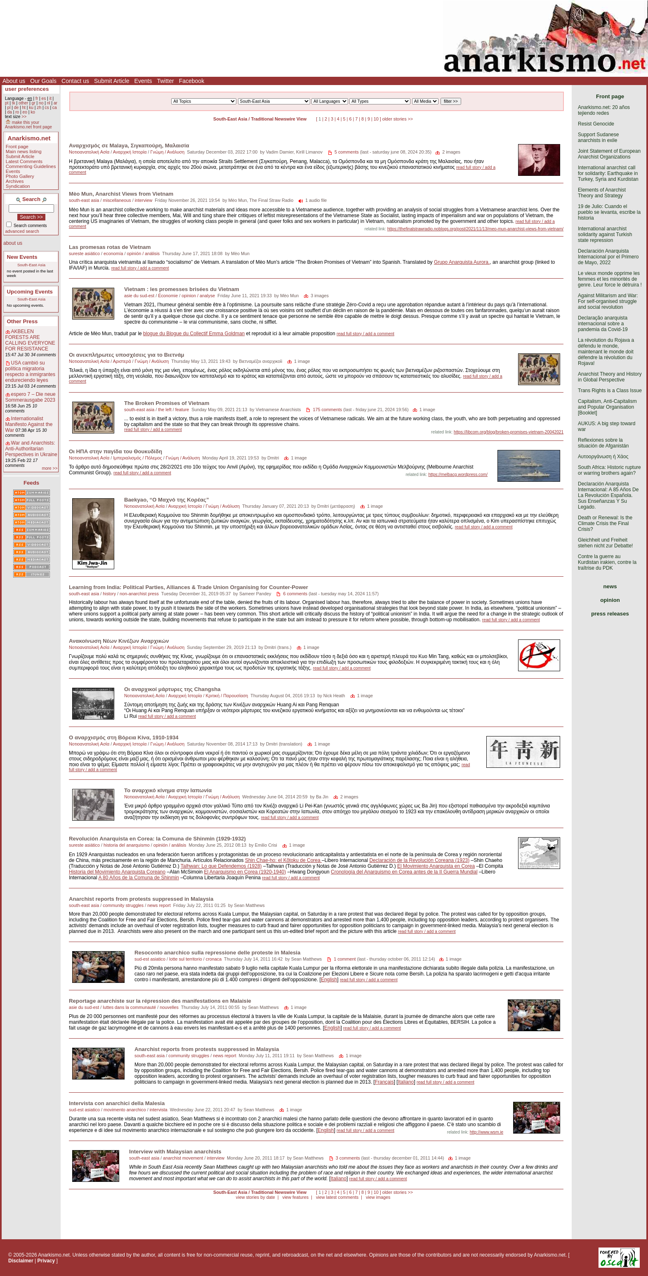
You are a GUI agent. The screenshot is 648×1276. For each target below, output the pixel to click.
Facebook (191, 81)
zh (39, 107)
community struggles (123, 905)
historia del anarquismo (127, 845)
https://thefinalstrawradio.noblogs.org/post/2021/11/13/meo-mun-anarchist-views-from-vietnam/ (475, 229)
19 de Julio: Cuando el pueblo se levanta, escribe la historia (609, 212)
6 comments (295, 593)
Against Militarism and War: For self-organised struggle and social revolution (608, 301)
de (16, 107)
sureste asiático (84, 253)
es (44, 98)
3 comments (348, 1157)
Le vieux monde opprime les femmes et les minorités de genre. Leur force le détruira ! (610, 279)
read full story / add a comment (140, 268)
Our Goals (43, 81)
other (23, 103)
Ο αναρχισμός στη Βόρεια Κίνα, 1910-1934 (124, 737)
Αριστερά (122, 361)
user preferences (27, 89)
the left (164, 409)
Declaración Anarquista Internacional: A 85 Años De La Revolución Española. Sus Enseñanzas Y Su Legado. (608, 495)
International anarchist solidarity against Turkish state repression (605, 234)
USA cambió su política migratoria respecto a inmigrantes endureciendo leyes (30, 371)
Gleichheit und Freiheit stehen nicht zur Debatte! (605, 543)
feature (182, 409)
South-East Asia (31, 265)
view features (295, 1197)
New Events (22, 257)
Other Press (22, 321)
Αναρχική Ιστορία (130, 151)
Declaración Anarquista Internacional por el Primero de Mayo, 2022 (608, 256)
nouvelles (169, 1007)
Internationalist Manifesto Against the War (29, 424)
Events (143, 81)
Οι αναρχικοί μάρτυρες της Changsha (172, 689)
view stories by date (255, 1197)
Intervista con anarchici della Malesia (117, 1103)
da (9, 112)
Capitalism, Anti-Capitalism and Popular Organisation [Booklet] (607, 407)
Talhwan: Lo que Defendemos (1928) (221, 866)
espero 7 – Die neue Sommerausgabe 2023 (30, 397)
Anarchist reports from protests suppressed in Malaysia (141, 899)
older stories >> (397, 118)
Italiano (406, 1082)
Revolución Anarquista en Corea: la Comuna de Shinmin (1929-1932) (157, 839)
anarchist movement (183, 1157)
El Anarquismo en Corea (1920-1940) (245, 872)
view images (378, 1197)
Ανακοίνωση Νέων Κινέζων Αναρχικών (119, 641)
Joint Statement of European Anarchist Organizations (609, 154)
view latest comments (337, 1197)
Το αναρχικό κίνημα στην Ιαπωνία (168, 790)
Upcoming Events (30, 292)
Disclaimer (20, 1261)
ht (24, 107)
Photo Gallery (20, 176)
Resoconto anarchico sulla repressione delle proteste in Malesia (217, 952)
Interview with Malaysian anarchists (175, 1151)
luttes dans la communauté (129, 1007)
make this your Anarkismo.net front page (28, 124)
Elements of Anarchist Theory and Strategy (602, 193)
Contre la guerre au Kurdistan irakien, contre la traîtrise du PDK (607, 562)
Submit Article (112, 81)
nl (48, 103)
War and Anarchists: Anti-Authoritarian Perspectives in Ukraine (31, 448)
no (41, 103)
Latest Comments (24, 161)
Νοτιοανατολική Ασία (89, 151)
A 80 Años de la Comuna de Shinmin (138, 878)
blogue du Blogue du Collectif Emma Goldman (194, 333)
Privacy (46, 1261)
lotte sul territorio (185, 958)
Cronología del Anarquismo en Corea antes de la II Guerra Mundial (404, 872)
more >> (49, 468)
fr (36, 98)
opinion (610, 600)
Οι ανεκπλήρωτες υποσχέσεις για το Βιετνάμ (126, 355)
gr (33, 103)
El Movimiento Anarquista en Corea (436, 866)
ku (31, 107)
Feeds (31, 483)
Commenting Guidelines (31, 166)
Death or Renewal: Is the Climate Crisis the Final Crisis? (605, 523)
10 (376, 118)
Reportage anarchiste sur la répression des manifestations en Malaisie (160, 1001)
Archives (15, 181)
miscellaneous (117, 200)
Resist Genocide (596, 124)
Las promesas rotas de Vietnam (110, 247)
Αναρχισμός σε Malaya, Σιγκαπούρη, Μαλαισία (129, 145)
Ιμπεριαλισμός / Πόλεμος (137, 457)
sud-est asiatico (149, 958)
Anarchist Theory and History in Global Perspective (610, 377)
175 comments (327, 409)
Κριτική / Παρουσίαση (226, 695)
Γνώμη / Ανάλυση (167, 151)
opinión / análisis (143, 253)
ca (54, 107)
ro (17, 112)
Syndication (18, 186)
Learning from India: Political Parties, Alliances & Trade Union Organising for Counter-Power (188, 587)
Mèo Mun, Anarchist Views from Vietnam (121, 194)
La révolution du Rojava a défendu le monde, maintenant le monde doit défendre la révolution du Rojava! (606, 351)
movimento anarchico (125, 1109)
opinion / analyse (198, 295)
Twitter (165, 81)
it (50, 98)
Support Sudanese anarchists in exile (598, 137)
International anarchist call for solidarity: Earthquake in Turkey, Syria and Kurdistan (608, 173)
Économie (168, 295)
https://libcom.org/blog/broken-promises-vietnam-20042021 (508, 432)
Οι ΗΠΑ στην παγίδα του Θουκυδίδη (115, 451)
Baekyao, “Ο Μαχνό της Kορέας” (166, 500)
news (610, 586)
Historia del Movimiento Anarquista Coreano (117, 872)
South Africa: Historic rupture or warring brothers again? (609, 470)
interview (144, 200)
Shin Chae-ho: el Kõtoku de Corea (283, 860)
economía (113, 253)
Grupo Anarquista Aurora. (462, 262)
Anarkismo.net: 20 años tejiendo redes (604, 110)
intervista (158, 1109)
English (329, 979)
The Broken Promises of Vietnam (166, 403)
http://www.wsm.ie (487, 1132)
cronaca (213, 958)
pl (8, 107)
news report (158, 905)
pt (7, 103)
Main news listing (24, 151)
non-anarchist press (139, 593)
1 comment (345, 958)
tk (13, 103)
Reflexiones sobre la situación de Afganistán (603, 443)
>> (23, 116)
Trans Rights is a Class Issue (610, 390)
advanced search (22, 231)
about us (12, 243)
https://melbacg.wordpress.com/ (458, 474)
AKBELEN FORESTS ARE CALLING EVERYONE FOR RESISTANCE (30, 340)
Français (384, 1082)
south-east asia (84, 200)
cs (47, 107)
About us (13, 81)
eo (25, 112)
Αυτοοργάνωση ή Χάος (603, 456)
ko (33, 112)
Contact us (75, 81)
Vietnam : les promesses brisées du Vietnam (181, 289)
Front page (17, 146)
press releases (610, 614)
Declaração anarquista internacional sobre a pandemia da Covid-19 (603, 323)
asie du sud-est (139, 295)
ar (55, 103)
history (109, 593)
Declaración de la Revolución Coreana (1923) (419, 860)
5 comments (347, 151)
